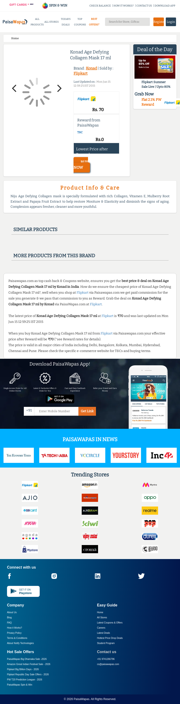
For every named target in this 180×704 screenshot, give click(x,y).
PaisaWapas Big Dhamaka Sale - (27, 659)
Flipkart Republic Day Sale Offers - (28, 674)
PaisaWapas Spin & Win (19, 684)
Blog (9, 617)
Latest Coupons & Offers (110, 622)
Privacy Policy (14, 633)
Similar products (35, 229)
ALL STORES (51, 21)
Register (158, 22)
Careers (101, 628)
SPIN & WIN (54, 5)
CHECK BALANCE (100, 5)
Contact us (106, 652)
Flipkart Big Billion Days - (23, 669)
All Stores (102, 617)
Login (171, 22)
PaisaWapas (81, 699)
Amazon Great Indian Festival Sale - (28, 664)
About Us (12, 612)
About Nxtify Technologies (20, 643)
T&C (80, 132)
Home (100, 612)
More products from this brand (54, 255)
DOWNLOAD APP (165, 5)
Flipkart (81, 73)
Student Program (106, 643)
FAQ (9, 622)
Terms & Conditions (17, 638)
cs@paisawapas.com (108, 664)
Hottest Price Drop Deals (110, 638)
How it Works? (14, 628)
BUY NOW (81, 165)
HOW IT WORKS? (123, 5)
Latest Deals (103, 633)
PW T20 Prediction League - (24, 679)
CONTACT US (144, 5)
